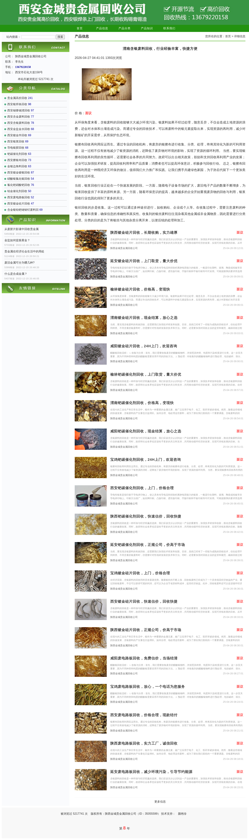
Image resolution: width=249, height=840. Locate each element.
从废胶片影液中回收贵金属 (21, 229)
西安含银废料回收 (18, 122)
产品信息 (102, 28)
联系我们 (169, 28)
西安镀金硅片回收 (18, 203)
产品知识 (147, 28)
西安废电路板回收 (18, 197)
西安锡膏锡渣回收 (18, 110)
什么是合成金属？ (15, 273)
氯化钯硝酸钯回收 (18, 184)
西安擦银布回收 (17, 160)
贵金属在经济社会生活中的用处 (24, 251)
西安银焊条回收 (17, 104)
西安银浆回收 (15, 141)
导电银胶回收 (15, 147)
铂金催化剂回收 (17, 191)
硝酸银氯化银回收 (18, 178)
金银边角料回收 (17, 166)
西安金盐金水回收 (18, 129)
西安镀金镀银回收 (18, 172)
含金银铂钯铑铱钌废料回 (23, 209)
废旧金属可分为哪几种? (19, 262)
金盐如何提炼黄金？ (17, 240)
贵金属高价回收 (17, 98)
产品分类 (124, 28)
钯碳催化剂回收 (17, 153)
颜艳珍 (182, 813)
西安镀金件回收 (17, 135)
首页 (80, 28)
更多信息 (160, 801)
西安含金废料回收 (18, 116)
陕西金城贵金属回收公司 (124, 248)
